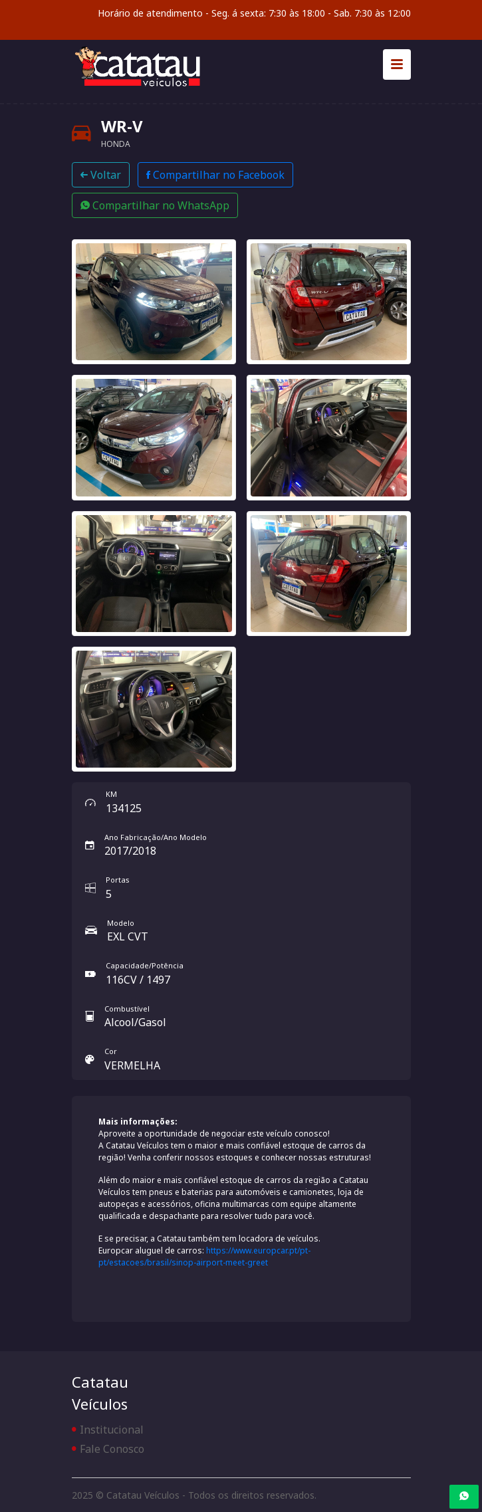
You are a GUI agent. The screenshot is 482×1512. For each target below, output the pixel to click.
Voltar (100, 174)
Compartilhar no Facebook (215, 174)
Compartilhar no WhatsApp (154, 205)
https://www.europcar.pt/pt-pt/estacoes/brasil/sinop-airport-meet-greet (204, 1256)
